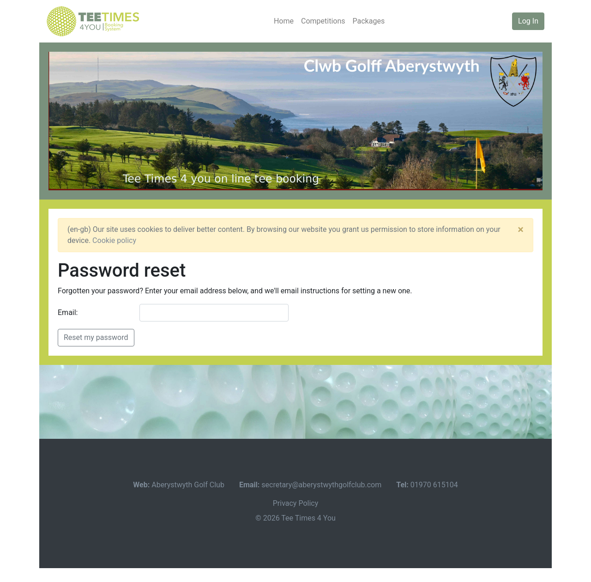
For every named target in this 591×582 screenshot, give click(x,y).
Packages (369, 21)
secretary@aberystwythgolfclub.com (321, 484)
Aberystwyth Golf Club (187, 484)
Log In (528, 21)
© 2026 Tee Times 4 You (295, 518)
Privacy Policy (296, 503)
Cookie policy (114, 240)
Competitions (323, 21)
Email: (68, 312)
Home (284, 21)
